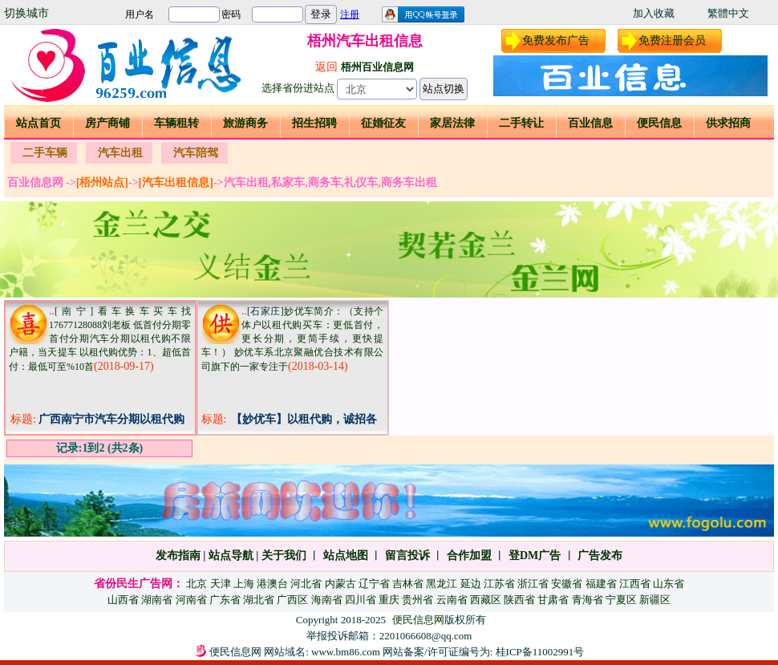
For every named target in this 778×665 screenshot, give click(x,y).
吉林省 (407, 584)
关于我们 (283, 555)
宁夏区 (621, 600)
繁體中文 (728, 13)
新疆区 (655, 600)
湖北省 (258, 600)
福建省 (601, 584)
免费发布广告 (556, 40)
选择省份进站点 (297, 88)
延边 (470, 584)
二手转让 (521, 123)
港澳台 (272, 584)
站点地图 (344, 555)
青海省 (587, 600)
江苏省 (499, 584)
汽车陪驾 (195, 153)
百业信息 (590, 123)
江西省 (634, 584)
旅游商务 (245, 123)
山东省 (668, 584)
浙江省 (533, 584)
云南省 (452, 600)
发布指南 (178, 555)
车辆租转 (176, 123)
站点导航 (231, 555)
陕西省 (519, 600)
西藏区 (485, 600)
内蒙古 (340, 584)
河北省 (306, 584)
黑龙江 (441, 584)
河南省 (191, 600)
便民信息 (659, 123)
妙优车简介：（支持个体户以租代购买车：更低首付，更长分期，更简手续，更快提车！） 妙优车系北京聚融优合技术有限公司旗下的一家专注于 (292, 339)
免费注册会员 (672, 40)
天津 (220, 584)
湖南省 (156, 600)
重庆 (389, 600)
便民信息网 (418, 620)
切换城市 (26, 13)
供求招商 (728, 123)
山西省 (123, 600)
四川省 (360, 600)
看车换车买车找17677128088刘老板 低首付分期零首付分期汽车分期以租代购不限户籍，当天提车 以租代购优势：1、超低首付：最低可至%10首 (100, 339)
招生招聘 (314, 123)
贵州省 (417, 600)
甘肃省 (553, 600)
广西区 (292, 600)
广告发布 (599, 555)
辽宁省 (374, 584)
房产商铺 (107, 123)
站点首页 (38, 123)
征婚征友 (383, 123)
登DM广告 (535, 555)
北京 (196, 584)
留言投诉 (407, 555)
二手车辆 (44, 153)
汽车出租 (120, 153)
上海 (243, 584)
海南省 (326, 600)
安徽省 (566, 584)
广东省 (225, 600)
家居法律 (452, 123)
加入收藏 (654, 13)
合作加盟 (469, 555)
